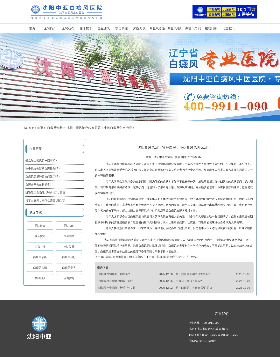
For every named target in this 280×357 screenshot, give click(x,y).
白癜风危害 (69, 267)
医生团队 (103, 28)
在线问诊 (211, 28)
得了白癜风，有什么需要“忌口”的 (45, 200)
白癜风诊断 (157, 28)
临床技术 (86, 28)
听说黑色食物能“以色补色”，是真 (45, 192)
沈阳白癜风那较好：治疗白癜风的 (125, 257)
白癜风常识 (193, 28)
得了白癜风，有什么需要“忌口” (194, 288)
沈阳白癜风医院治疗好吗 (143, 211)
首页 (32, 28)
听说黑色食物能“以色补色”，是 (117, 288)
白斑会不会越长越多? (38, 184)
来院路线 (139, 28)
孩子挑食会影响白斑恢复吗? (42, 168)
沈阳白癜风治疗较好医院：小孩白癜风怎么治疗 (99, 127)
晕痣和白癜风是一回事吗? (41, 160)
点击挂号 (229, 28)
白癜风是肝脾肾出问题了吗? (42, 176)
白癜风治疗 (175, 28)
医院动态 (68, 28)
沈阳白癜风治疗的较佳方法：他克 (176, 257)
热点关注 (121, 28)
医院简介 (50, 28)
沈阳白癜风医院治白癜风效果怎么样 (127, 199)
